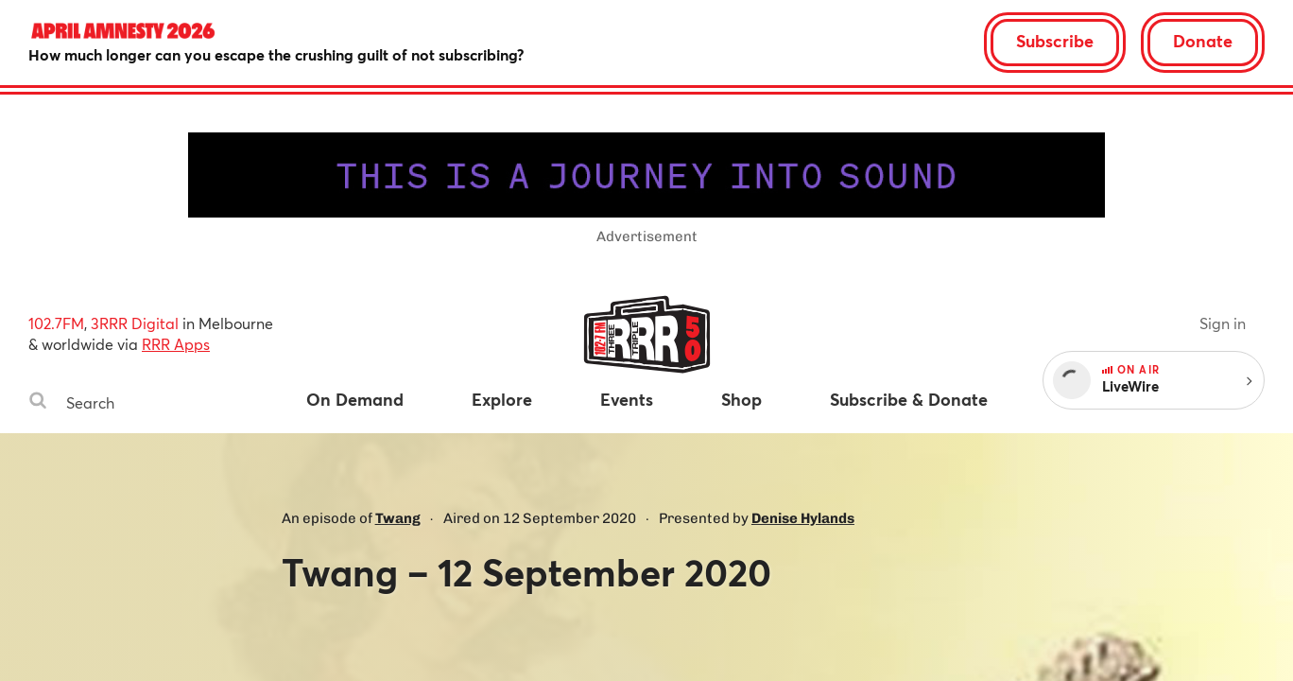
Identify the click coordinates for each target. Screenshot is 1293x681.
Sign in (1222, 323)
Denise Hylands (802, 518)
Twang (398, 518)
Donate (1203, 40)
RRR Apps (176, 344)
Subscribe (1055, 40)
